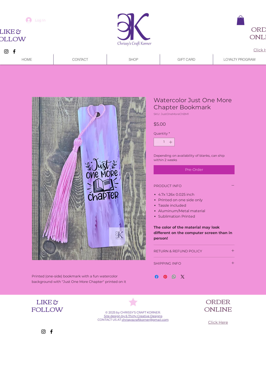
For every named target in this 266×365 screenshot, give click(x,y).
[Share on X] (182, 276)
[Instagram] (6, 51)
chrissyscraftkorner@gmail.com (145, 319)
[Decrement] (157, 142)
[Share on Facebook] (156, 276)
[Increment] (171, 142)
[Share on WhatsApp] (174, 276)
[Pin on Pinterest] (165, 276)
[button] (241, 20)
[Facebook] (14, 51)
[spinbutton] (164, 142)
